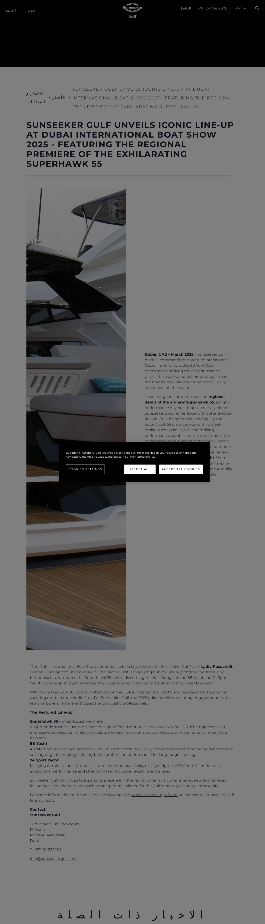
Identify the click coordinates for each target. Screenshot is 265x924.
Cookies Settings (85, 469)
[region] (134, 462)
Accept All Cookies (181, 469)
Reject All (140, 469)
